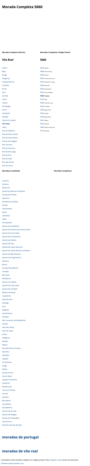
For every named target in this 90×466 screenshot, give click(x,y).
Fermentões (7, 208)
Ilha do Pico (7, 155)
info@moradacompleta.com (12, 463)
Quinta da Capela (9, 282)
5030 (42, 82)
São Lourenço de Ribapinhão (14, 320)
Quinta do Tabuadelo (10, 418)
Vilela (4, 219)
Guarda (5, 96)
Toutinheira (7, 362)
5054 (42, 92)
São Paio (5, 351)
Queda (5, 205)
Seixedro (5, 355)
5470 (42, 130)
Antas (4, 334)
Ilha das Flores (8, 162)
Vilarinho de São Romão (12, 425)
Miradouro (6, 278)
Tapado (5, 358)
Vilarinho (5, 198)
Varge (4, 365)
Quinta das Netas (9, 240)
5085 (42, 103)
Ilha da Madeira (8, 130)
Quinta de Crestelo (9, 289)
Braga (4, 75)
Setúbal (5, 117)
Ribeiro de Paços (9, 292)
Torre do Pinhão (8, 390)
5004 (42, 78)
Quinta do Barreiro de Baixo (13, 191)
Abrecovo (6, 187)
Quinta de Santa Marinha (12, 247)
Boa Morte (6, 400)
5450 (42, 123)
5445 (42, 120)
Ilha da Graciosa (8, 148)
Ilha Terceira (7, 144)
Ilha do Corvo (7, 165)
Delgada (5, 310)
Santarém (6, 113)
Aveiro (4, 68)
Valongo (5, 303)
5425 (42, 113)
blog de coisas (56, 460)
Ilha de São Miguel (9, 141)
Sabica (4, 345)
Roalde (5, 341)
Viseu (4, 127)
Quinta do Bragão (9, 414)
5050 (42, 89)
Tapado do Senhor (9, 379)
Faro (4, 92)
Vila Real (6, 123)
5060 (42, 96)
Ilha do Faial (7, 158)
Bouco (4, 264)
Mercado (5, 275)
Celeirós (5, 184)
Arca (4, 306)
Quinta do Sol (7, 372)
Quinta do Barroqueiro (11, 254)
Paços (4, 212)
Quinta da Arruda (9, 411)
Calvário (5, 180)
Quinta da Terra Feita (10, 233)
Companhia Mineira (10, 268)
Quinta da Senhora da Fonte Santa (16, 229)
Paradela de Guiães (10, 201)
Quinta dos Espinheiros (11, 257)
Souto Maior (7, 376)
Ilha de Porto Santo (10, 134)
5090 (42, 106)
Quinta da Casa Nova (10, 285)
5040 (42, 85)
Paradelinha (7, 407)
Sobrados (6, 215)
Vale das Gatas (8, 327)
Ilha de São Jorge (9, 151)
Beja (4, 71)
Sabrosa (5, 261)
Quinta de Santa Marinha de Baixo (16, 250)
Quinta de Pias (8, 243)
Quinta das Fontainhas (11, 236)
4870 (42, 68)
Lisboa (4, 103)
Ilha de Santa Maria (10, 137)
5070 (42, 99)
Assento (5, 397)
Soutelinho (6, 296)
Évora (4, 89)
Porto (4, 110)
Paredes (5, 317)
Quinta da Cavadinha (10, 226)
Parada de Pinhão (9, 194)
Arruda (5, 393)
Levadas (5, 271)
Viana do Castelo (9, 120)
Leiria (4, 99)
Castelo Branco (8, 82)
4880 (42, 71)
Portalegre (6, 106)
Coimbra (5, 85)
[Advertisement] (45, 32)
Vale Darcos (7, 421)
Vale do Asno (7, 299)
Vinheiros (6, 383)
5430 (42, 117)
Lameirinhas (7, 313)
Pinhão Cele (7, 386)
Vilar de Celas (7, 331)
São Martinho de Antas (11, 348)
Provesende (7, 222)
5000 (42, 75)
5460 (42, 127)
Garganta (6, 338)
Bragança (6, 78)
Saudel (5, 324)
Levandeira (6, 404)
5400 (42, 110)
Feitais (4, 369)
